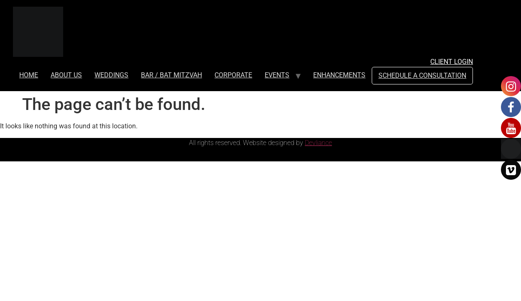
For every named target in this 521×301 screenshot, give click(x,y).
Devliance (318, 143)
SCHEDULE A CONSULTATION (422, 75)
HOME (28, 75)
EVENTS (277, 75)
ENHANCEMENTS (339, 75)
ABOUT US (66, 75)
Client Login (451, 62)
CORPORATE (233, 75)
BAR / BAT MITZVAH (171, 75)
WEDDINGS (111, 75)
